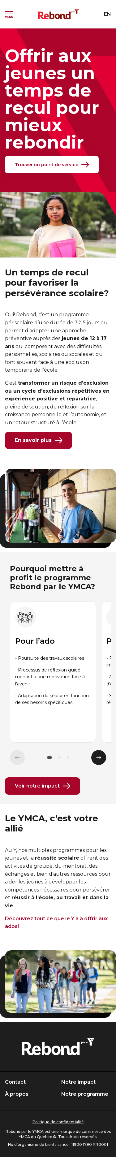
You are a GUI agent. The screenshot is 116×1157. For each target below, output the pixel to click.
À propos (16, 1094)
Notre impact (78, 1082)
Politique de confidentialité (58, 1122)
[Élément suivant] (98, 757)
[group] (53, 672)
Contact (15, 1082)
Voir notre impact (42, 786)
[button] (49, 757)
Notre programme (84, 1094)
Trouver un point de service (52, 164)
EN (107, 14)
